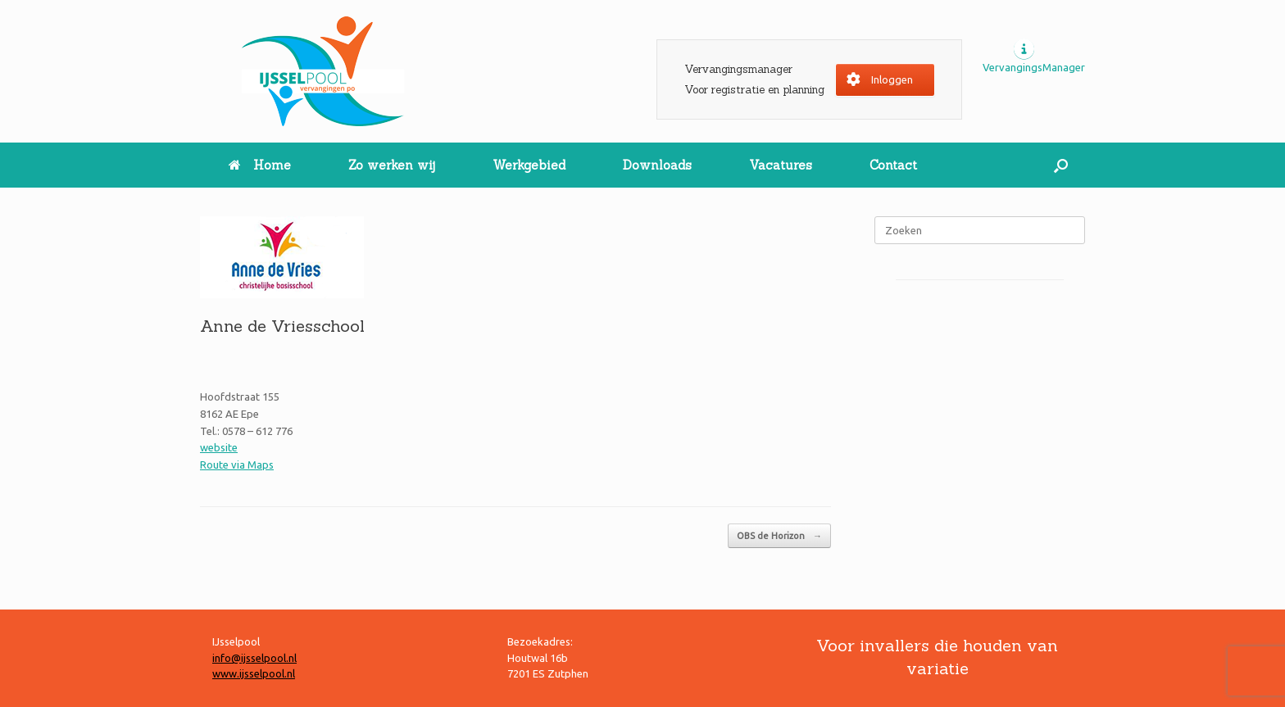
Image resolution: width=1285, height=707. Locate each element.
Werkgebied (529, 165)
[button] (1061, 165)
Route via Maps (237, 464)
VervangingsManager (1034, 67)
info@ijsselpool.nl (254, 658)
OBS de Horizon (779, 536)
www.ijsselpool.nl (253, 673)
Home (260, 165)
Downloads (657, 165)
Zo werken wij (391, 165)
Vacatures (780, 165)
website (219, 447)
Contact (893, 165)
